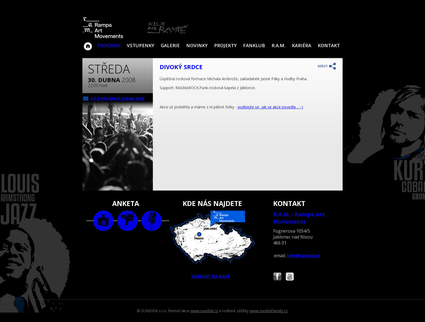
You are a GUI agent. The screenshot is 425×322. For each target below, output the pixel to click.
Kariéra (301, 45)
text (151, 221)
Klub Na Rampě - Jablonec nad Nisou (87, 43)
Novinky (197, 45)
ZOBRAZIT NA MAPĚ (212, 245)
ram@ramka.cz (303, 256)
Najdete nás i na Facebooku (277, 277)
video (127, 221)
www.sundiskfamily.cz (269, 310)
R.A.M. (278, 45)
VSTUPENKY (140, 45)
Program (108, 45)
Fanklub (254, 45)
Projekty (225, 45)
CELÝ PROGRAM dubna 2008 (117, 98)
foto (103, 221)
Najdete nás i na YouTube (290, 277)
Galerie (170, 45)
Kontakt (329, 45)
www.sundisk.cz (204, 310)
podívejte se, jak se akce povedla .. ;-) (270, 107)
